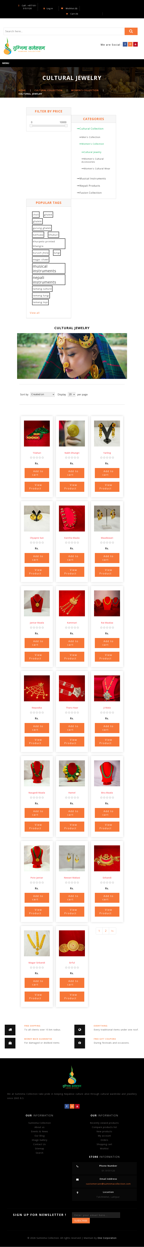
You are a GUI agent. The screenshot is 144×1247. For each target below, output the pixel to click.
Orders (104, 1140)
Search (39, 1152)
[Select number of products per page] (71, 394)
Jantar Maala (37, 622)
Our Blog (40, 1135)
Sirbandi (107, 877)
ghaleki (37, 221)
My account (104, 1135)
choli (36, 214)
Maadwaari (107, 537)
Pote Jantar (37, 877)
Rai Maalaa (107, 622)
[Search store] (64, 31)
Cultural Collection (92, 128)
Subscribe (80, 1220)
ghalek (48, 214)
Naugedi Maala (37, 792)
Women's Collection (93, 143)
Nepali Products (90, 185)
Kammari (72, 622)
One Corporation (107, 1238)
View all (35, 313)
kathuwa (38, 234)
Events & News (39, 1131)
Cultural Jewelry (92, 152)
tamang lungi (41, 295)
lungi (57, 252)
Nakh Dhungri (72, 452)
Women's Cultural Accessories (93, 160)
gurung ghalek (42, 228)
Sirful (72, 962)
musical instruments (44, 268)
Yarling (107, 452)
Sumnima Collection (39, 1122)
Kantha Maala (72, 537)
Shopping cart (104, 1144)
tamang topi (40, 302)
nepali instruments (44, 280)
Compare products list (104, 1127)
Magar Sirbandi (37, 962)
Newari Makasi (72, 877)
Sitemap (39, 1148)
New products (104, 1131)
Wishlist (104, 1148)
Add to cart (38, 473)
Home (22, 90)
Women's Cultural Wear (97, 168)
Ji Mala (107, 707)
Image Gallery (39, 1140)
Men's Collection (91, 137)
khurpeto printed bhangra (44, 244)
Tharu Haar (72, 707)
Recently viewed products (104, 1122)
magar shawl (41, 259)
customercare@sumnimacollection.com (108, 1183)
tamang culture (42, 288)
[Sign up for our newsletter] (96, 1215)
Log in (48, 8)
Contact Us (39, 1144)
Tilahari (37, 452)
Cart (72, 13)
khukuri (53, 234)
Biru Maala (107, 792)
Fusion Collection (91, 193)
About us (40, 1127)
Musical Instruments (93, 178)
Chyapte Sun (37, 537)
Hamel (71, 792)
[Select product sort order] (42, 394)
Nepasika (37, 707)
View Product (35, 486)
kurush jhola (41, 252)
